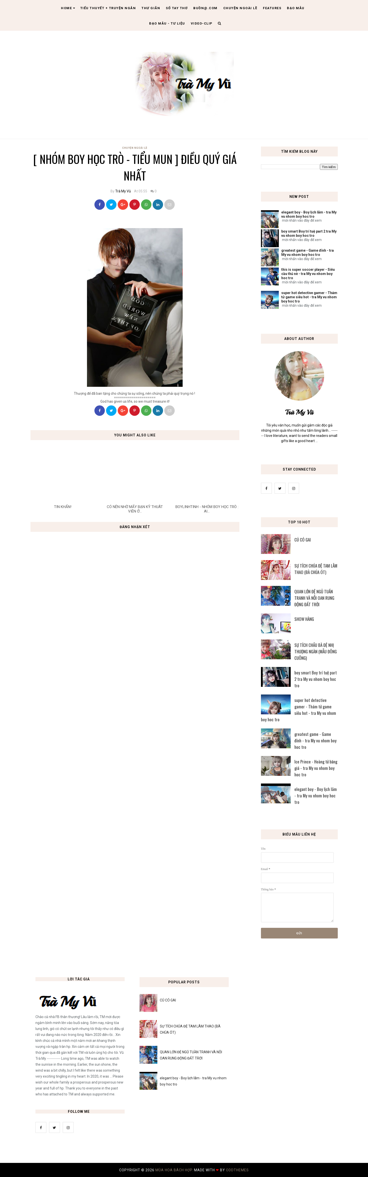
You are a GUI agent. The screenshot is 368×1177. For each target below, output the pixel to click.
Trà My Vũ (123, 191)
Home (68, 8)
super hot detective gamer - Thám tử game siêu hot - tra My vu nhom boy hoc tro (309, 297)
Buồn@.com (205, 8)
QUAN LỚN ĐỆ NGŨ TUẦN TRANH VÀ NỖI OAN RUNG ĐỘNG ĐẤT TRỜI (314, 597)
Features (272, 8)
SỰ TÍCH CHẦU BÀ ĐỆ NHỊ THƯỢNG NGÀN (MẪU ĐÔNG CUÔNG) (315, 651)
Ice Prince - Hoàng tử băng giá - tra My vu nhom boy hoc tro (315, 768)
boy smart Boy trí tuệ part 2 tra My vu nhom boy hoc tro (309, 233)
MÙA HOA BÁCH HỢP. (174, 1170)
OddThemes (237, 1170)
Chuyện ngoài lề (240, 8)
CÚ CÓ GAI (302, 540)
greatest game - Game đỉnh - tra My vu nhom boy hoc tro (307, 252)
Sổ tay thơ (177, 8)
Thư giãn (151, 8)
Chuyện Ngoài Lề (134, 148)
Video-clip (202, 23)
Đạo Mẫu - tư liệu (167, 23)
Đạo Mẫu (296, 8)
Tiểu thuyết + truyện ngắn (108, 8)
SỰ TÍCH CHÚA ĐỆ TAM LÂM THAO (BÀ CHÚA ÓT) (315, 569)
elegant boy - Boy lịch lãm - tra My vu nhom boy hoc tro (309, 214)
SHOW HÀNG (304, 619)
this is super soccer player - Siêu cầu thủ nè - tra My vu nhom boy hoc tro (308, 274)
